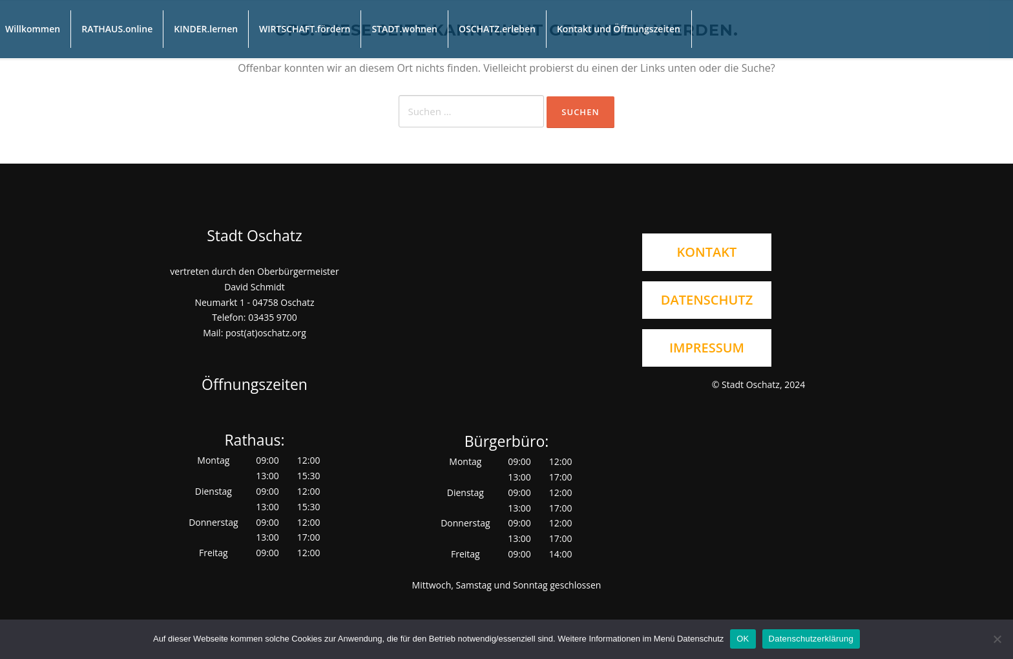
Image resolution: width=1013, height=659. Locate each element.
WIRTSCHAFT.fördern (304, 29)
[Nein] (996, 638)
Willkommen (32, 29)
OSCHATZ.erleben (497, 29)
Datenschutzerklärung (811, 638)
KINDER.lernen (206, 29)
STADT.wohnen (404, 29)
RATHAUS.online (116, 29)
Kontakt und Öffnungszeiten (618, 29)
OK (742, 638)
